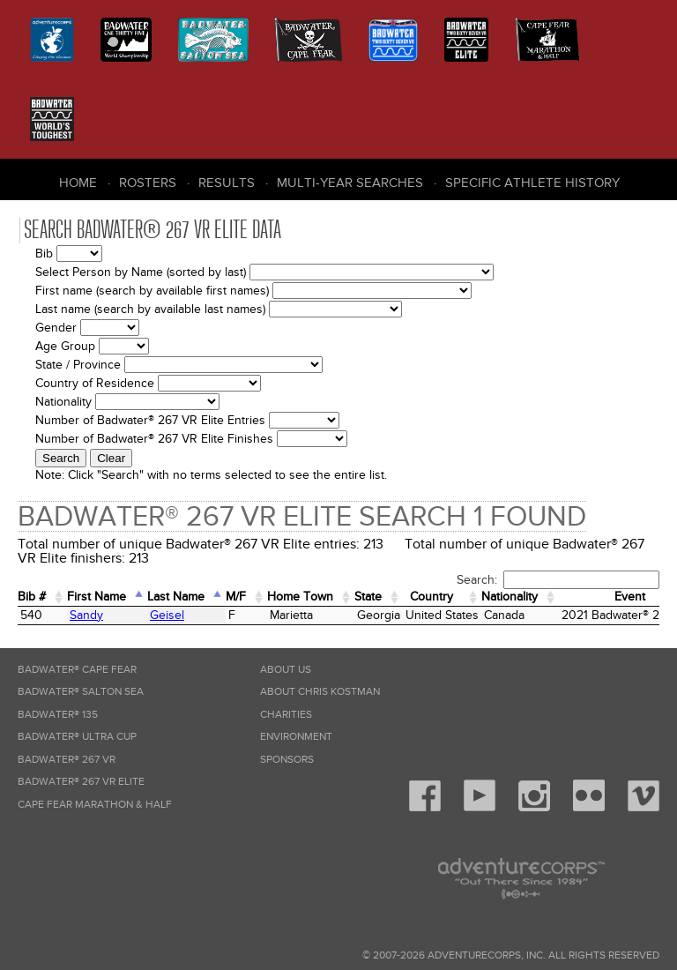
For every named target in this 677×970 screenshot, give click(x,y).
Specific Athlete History (532, 182)
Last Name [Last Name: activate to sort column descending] (176, 596)
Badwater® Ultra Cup (77, 736)
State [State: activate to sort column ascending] (368, 596)
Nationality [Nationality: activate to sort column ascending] (509, 596)
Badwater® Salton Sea (81, 692)
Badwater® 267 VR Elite (81, 781)
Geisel (167, 615)
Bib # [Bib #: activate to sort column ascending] (32, 596)
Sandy (86, 615)
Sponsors (287, 759)
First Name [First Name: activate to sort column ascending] (96, 596)
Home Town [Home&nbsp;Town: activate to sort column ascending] (300, 596)
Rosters (147, 182)
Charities (286, 714)
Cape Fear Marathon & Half (95, 804)
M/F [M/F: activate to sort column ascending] (236, 596)
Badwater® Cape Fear (77, 669)
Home (78, 182)
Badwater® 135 (58, 714)
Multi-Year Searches (350, 182)
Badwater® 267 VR (66, 759)
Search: (558, 579)
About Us (285, 669)
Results (226, 182)
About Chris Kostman (320, 692)
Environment (296, 736)
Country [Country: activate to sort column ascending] (431, 596)
